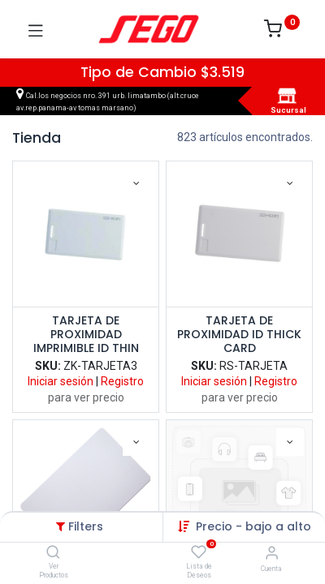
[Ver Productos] (53, 553)
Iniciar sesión (60, 381)
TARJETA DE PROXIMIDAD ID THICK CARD (239, 334)
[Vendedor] (272, 552)
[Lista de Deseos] (198, 552)
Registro (122, 381)
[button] (136, 183)
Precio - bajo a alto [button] (253, 526)
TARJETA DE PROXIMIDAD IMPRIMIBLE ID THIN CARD (86, 334)
